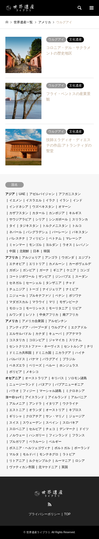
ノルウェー (17, 435)
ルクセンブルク (40, 461)
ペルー (50, 365)
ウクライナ (70, 403)
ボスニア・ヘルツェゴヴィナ (29, 448)
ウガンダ (68, 257)
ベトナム (55, 238)
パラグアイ (50, 359)
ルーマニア (63, 461)
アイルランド (57, 397)
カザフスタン (18, 213)
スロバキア (70, 422)
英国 (65, 467)
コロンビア (37, 340)
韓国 (47, 251)
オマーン (64, 207)
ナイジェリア (52, 289)
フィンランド (58, 435)
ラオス (67, 245)
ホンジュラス (68, 365)
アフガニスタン (70, 194)
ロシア (80, 461)
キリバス (57, 378)
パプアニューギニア (69, 384)
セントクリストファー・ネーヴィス (34, 346)
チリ (90, 346)
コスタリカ (17, 340)
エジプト (84, 257)
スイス (14, 422)
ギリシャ (15, 416)
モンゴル (35, 245)
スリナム (75, 340)
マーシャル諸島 (50, 391)
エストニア (17, 410)
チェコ (50, 429)
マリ (52, 302)
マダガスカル (18, 302)
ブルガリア (17, 441)
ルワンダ (15, 314)
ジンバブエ (63, 276)
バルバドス (17, 359)
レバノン (82, 245)
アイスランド (34, 397)
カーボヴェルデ (80, 264)
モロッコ (15, 308)
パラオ (14, 391)
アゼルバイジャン (42, 194)
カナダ (40, 334)
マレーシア (74, 238)
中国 (12, 251)
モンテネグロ (48, 454)
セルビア (35, 429)
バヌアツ (45, 384)
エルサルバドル (20, 334)
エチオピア (17, 264)
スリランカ (80, 219)
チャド (70, 283)
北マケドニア (48, 467)
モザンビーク (68, 302)
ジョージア (77, 416)
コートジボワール (22, 276)
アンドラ (35, 403)
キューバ (55, 334)
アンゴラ (51, 257)
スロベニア (17, 429)
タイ (12, 226)
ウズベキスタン (43, 207)
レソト (30, 314)
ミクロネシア (75, 391)
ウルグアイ (59, 327)
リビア (77, 308)
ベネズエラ (17, 365)
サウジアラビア (20, 219)
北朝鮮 (24, 251)
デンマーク (67, 429)
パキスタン (80, 232)
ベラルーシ (37, 441)
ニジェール (17, 295)
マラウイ (38, 302)
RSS (49, 504)
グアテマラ (74, 334)
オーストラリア (36, 378)
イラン (64, 200)
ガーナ (44, 270)
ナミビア (72, 289)
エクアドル (79, 327)
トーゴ (34, 289)
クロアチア (34, 416)
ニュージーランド (22, 384)
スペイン (52, 422)
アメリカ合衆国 (33, 321)
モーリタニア (58, 308)
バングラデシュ (37, 232)
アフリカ (11, 257)
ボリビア (15, 372)
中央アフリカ (48, 314)
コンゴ (84, 270)
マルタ (14, 454)
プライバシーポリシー (44, 514)
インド (77, 200)
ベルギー (55, 441)
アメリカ (11, 321)
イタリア (52, 403)
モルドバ (29, 454)
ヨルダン (52, 245)
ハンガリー (37, 435)
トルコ (77, 226)
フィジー (29, 391)
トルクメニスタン (55, 226)
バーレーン (60, 232)
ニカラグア (63, 353)
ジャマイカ (57, 340)
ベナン (60, 295)
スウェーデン (32, 422)
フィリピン (37, 238)
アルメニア (17, 403)
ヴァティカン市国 (22, 467)
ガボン (14, 270)
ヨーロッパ (13, 397)
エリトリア (37, 264)
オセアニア (13, 378)
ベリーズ (35, 365)
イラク (50, 200)
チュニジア (17, 289)
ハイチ (80, 353)
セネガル (15, 283)
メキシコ (32, 372)
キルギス (75, 213)
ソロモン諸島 (77, 378)
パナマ (34, 359)
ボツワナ (75, 295)
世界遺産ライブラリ (38, 532)
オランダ (35, 410)
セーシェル (34, 283)
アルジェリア (31, 257)
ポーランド (82, 448)
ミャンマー (17, 245)
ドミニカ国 (43, 353)
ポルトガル (62, 448)
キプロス (75, 410)
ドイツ (84, 429)
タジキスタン (29, 226)
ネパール (15, 232)
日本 (36, 251)
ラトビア (69, 454)
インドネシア (18, 207)
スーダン (81, 276)
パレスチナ (17, 238)
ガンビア (29, 270)
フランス (78, 435)
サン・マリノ (55, 416)
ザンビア (45, 276)
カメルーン (57, 264)
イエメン (15, 200)
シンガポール (58, 219)
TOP (67, 514)
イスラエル (34, 200)
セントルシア (73, 346)
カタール (38, 213)
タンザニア (54, 283)
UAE (22, 194)
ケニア (71, 270)
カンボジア (57, 213)
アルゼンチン (57, 321)
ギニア (58, 270)
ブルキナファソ (40, 295)
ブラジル (69, 359)
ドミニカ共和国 (20, 353)
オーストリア (55, 410)
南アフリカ (70, 314)
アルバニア (79, 397)
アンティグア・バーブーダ (28, 327)
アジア (10, 194)
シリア (40, 219)
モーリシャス (35, 308)
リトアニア (17, 461)
